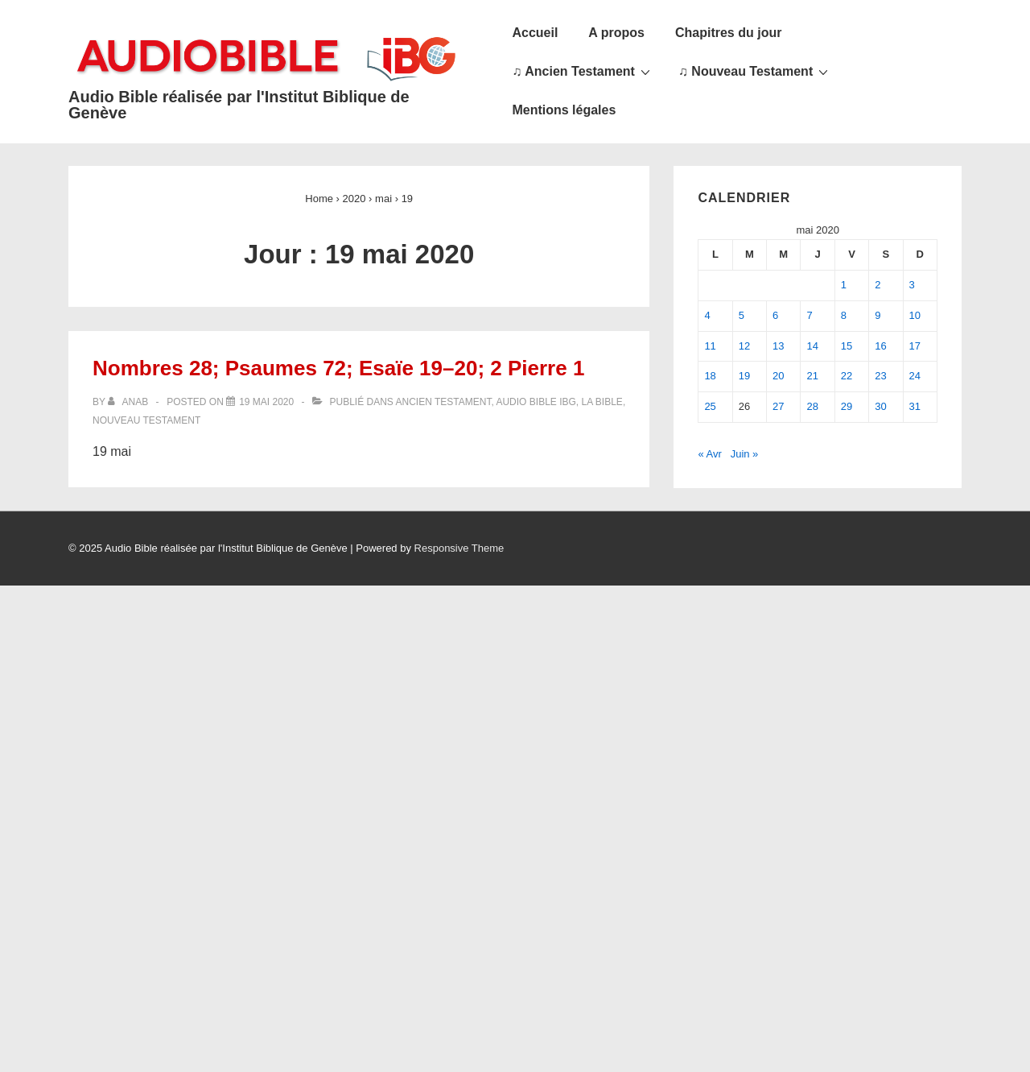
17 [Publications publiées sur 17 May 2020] (915, 346)
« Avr (709, 454)
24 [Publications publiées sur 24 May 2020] (915, 376)
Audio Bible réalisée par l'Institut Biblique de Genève (239, 105)
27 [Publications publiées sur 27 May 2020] (778, 406)
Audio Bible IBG (535, 402)
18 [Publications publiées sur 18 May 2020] (709, 376)
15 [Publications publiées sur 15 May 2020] (846, 346)
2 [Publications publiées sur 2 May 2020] (877, 285)
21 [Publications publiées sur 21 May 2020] (812, 376)
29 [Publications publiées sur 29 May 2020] (846, 406)
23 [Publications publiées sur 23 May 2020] (880, 376)
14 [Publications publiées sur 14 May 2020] (812, 346)
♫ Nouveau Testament (755, 71)
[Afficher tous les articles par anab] (129, 402)
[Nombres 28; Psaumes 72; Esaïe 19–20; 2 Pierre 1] (266, 402)
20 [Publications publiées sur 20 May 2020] (778, 376)
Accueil (535, 32)
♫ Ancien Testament (582, 71)
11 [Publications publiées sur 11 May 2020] (709, 346)
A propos (616, 32)
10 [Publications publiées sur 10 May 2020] (915, 315)
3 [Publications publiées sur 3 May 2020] (912, 285)
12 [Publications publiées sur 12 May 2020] (744, 346)
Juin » (745, 454)
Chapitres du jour (728, 32)
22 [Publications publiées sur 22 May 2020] (846, 376)
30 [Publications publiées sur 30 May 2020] (880, 406)
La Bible (602, 402)
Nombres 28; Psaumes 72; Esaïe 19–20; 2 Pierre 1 (338, 368)
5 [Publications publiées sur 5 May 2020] (741, 315)
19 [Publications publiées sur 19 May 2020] (744, 376)
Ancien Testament (444, 402)
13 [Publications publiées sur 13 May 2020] (778, 346)
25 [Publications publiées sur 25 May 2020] (709, 406)
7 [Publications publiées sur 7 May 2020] (809, 315)
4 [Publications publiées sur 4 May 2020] (707, 315)
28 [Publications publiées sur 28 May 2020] (812, 406)
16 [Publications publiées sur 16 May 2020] (880, 346)
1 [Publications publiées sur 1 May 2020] (844, 285)
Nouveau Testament (146, 420)
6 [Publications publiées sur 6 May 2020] (775, 315)
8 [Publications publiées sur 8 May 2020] (844, 315)
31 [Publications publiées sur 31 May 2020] (915, 406)
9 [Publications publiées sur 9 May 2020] (877, 315)
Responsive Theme (459, 548)
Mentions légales (564, 110)
